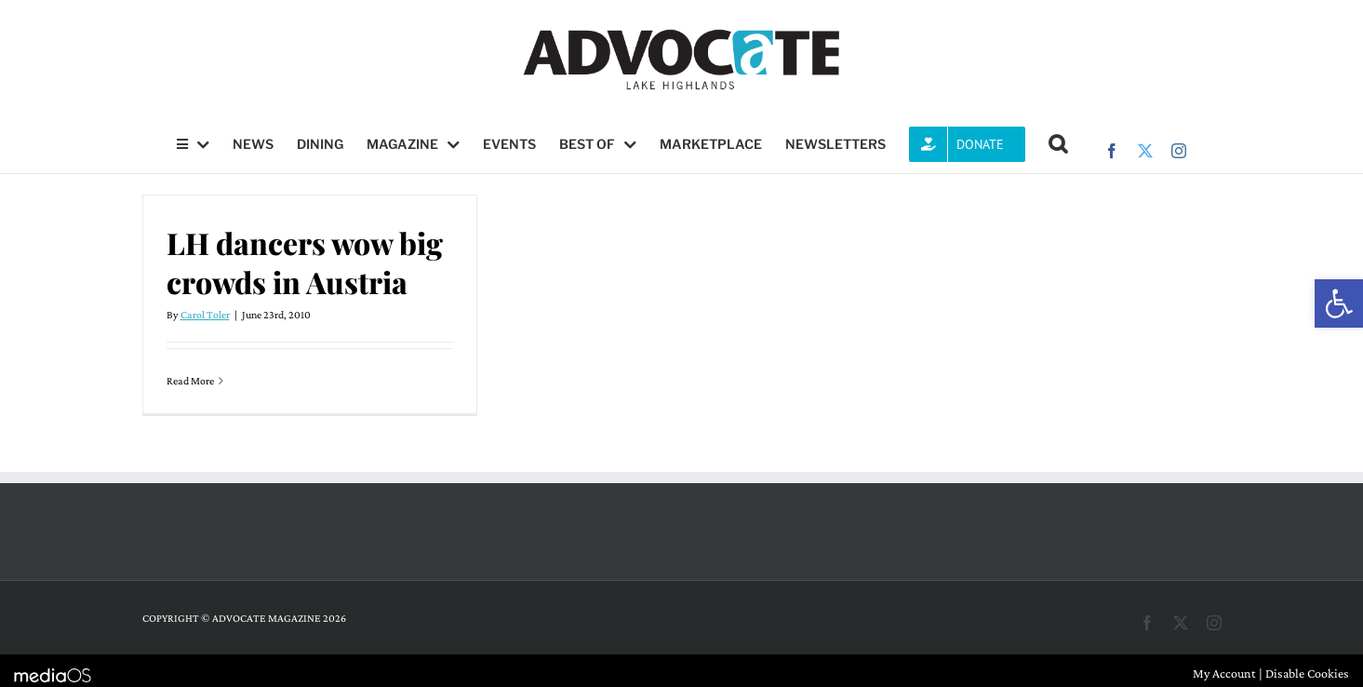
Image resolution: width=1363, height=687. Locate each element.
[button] (1339, 303)
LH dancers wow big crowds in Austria (305, 262)
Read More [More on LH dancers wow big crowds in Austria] (190, 380)
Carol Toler (205, 314)
